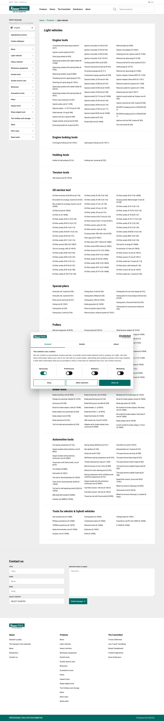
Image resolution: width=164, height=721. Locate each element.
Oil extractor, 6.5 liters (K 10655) (128, 248)
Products (43, 9)
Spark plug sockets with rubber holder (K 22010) (67, 88)
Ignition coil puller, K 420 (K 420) (96, 54)
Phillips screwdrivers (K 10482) (64, 521)
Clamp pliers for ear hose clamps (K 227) (130, 291)
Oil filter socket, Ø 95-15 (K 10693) (96, 255)
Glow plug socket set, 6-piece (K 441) (66, 125)
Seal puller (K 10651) (60, 473)
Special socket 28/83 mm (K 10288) (97, 113)
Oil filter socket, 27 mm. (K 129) (95, 204)
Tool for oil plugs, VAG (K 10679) (64, 248)
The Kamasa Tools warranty (20, 644)
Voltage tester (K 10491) (125, 517)
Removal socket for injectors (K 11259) (130, 88)
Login (151, 2)
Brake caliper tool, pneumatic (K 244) (66, 412)
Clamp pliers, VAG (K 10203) (94, 300)
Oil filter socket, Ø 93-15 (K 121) (64, 261)
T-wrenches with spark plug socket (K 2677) (66, 47)
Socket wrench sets (18, 80)
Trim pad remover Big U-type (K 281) (129, 458)
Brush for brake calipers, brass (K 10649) (130, 399)
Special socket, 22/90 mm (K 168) (96, 92)
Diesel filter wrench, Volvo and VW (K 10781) (129, 480)
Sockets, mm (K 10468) (61, 534)
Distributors (78, 9)
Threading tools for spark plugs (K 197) (66, 78)
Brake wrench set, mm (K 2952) (95, 395)
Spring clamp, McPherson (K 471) (96, 445)
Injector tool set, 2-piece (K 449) (64, 117)
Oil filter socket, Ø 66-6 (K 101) (63, 236)
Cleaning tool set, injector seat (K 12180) (130, 54)
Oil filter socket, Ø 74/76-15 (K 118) (129, 210)
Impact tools (16, 106)
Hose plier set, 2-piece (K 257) (63, 296)
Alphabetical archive (19, 35)
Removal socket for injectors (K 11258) (130, 84)
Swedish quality (15, 639)
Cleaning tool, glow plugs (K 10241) (65, 82)
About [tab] (116, 344)
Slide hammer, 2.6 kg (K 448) (63, 112)
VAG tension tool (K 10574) (62, 178)
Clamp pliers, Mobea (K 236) (94, 296)
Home (42, 20)
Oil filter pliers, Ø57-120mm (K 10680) (97, 242)
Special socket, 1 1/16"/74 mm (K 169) (66, 108)
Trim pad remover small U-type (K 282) (130, 462)
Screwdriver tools (17, 93)
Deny (49, 383)
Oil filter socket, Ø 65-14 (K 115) (64, 227)
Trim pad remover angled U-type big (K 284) (130, 474)
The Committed (64, 9)
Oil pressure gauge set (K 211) (95, 71)
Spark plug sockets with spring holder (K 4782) (67, 68)
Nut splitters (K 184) (91, 449)
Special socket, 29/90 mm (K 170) (96, 105)
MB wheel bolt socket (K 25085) (64, 495)
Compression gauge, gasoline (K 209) (97, 75)
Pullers (57, 324)
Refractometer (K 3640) (124, 46)
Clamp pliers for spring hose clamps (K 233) (130, 307)
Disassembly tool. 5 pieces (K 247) (128, 449)
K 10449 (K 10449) (123, 525)
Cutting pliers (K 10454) (92, 517)
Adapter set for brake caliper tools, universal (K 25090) (96, 425)
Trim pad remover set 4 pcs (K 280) (128, 453)
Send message (78, 601)
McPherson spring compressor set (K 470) (99, 458)
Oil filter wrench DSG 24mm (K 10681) (98, 246)
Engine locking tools (65, 137)
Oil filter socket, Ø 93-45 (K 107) (64, 265)
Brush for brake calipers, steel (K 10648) (67, 407)
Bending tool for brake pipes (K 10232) (130, 395)
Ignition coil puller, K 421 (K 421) (96, 58)
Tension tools (61, 172)
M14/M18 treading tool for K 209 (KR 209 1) (131, 115)
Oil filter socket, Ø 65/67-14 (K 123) (65, 232)
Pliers (13, 99)
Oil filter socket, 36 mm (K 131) (95, 212)
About (11, 2)
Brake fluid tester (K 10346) (94, 416)
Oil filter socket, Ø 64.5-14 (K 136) (65, 219)
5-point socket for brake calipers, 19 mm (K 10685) (130, 426)
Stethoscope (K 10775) (124, 67)
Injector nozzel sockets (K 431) (63, 52)
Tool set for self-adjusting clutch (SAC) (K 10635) (67, 489)
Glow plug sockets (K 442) (62, 56)
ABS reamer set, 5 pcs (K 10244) (95, 420)
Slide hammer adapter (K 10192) (128, 330)
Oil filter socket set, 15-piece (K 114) (129, 261)
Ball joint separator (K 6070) (63, 330)
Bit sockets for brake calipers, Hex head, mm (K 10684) (130, 408)
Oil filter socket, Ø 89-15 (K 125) (64, 257)
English (15, 27)
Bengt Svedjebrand (115, 648)
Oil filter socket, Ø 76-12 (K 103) (127, 223)
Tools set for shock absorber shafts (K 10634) (66, 483)
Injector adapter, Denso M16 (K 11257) (130, 79)
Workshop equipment (19, 68)
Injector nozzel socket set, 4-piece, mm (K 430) (131, 97)
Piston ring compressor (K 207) (64, 100)
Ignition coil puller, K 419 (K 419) (96, 50)
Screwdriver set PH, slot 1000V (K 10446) (131, 521)
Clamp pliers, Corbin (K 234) (63, 313)
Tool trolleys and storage (20, 118)
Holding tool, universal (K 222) (95, 160)
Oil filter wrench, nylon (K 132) (95, 225)
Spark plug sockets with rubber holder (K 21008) (67, 62)
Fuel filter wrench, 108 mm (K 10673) (97, 488)
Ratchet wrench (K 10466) (93, 525)
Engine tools (60, 40)
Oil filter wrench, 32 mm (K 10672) (128, 253)
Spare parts (15, 137)
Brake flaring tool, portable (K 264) (96, 403)
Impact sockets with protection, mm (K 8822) (66, 450)
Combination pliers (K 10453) (94, 521)
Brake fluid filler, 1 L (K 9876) (94, 412)
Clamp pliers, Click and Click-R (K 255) (130, 302)
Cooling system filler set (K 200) (95, 62)
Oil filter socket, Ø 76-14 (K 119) (127, 206)
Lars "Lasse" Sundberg (117, 644)
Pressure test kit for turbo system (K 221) (131, 62)
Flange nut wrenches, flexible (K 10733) (67, 399)
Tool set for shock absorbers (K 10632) (66, 477)
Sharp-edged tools (18, 112)
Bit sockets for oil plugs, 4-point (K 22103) (67, 200)
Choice (52, 9)
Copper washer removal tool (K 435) (65, 121)
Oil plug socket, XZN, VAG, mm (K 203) (97, 233)
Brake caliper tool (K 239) (62, 416)
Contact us (23, 2)
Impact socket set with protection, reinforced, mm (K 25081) (96, 482)
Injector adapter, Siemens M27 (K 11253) (130, 75)
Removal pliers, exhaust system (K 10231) (99, 313)
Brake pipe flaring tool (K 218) (95, 399)
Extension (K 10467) (91, 529)
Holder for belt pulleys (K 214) (63, 160)
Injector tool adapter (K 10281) (127, 50)
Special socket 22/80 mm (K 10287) (97, 88)
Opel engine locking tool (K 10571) (96, 143)
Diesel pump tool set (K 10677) (127, 92)
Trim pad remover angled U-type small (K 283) (130, 467)
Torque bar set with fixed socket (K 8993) (98, 496)
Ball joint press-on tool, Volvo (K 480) (97, 466)
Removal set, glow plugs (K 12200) (128, 71)
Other (13, 124)
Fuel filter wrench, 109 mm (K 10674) (97, 492)
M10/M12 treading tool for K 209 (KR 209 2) (131, 108)
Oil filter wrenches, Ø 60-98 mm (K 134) (66, 195)
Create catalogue (17, 41)
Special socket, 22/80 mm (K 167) (96, 84)
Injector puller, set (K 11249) (63, 104)
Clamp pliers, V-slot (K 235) (94, 291)
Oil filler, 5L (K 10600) (60, 215)
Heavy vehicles (17, 62)
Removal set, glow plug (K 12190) (128, 58)
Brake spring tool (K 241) (61, 420)
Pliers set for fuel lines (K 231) (63, 300)
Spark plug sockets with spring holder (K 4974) (67, 94)
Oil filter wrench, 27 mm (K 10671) (128, 257)
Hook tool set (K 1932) (92, 453)
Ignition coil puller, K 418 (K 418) (96, 46)
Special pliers (61, 286)
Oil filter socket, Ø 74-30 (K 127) (127, 215)
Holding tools (61, 155)
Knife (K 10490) (90, 534)
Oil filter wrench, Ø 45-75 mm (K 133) (97, 217)
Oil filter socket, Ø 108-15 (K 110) (96, 200)
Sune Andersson (114, 657)
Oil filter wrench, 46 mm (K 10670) (128, 270)
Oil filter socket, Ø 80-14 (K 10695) (96, 263)
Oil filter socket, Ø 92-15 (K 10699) (128, 195)
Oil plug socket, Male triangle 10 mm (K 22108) (130, 201)
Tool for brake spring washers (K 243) (66, 424)
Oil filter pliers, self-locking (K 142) (128, 265)
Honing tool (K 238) (60, 403)
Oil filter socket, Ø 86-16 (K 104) (127, 240)
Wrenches (15, 87)
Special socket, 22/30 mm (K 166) (96, 79)
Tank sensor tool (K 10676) (126, 490)
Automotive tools (63, 439)
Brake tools (59, 389)
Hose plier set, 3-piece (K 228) (63, 291)
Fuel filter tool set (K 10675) (126, 445)
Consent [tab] (47, 344)
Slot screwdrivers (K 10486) (62, 517)
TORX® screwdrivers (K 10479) (64, 525)
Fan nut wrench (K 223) (124, 125)
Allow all (114, 383)
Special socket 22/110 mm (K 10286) (97, 96)
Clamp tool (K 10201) (60, 304)
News (16, 2)
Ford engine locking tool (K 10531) (65, 143)
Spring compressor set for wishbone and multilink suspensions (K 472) (98, 475)
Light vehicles (16, 55)
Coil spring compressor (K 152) (64, 445)
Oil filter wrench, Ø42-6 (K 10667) (64, 244)
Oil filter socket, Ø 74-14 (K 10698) (96, 271)
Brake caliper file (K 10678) (126, 421)
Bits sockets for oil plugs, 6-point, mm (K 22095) (67, 205)
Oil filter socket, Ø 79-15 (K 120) (127, 227)
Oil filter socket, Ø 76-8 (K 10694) (96, 259)
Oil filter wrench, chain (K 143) (95, 229)
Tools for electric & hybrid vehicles (74, 511)
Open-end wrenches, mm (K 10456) (65, 529)
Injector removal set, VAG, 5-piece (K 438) (131, 103)
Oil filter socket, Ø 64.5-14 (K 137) (65, 223)
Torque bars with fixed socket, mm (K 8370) (66, 463)
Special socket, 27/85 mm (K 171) (96, 109)
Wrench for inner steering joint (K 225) (97, 470)
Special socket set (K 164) (93, 117)
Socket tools (16, 74)
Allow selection (82, 383)
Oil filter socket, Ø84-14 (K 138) (127, 236)
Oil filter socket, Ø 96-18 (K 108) (64, 270)
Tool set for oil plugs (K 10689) (127, 244)
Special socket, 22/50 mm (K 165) (96, 100)
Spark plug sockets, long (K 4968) (64, 74)
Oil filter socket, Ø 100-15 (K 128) (64, 274)
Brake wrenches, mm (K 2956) (63, 395)
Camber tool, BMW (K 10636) (63, 499)
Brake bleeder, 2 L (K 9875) (93, 407)
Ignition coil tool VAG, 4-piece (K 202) (129, 120)
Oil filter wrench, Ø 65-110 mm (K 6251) (98, 221)
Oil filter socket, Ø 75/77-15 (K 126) (129, 219)
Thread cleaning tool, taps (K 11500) (97, 462)
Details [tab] (82, 344)
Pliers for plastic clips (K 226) (94, 308)
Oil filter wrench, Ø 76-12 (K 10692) (96, 250)
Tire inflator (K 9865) (60, 469)
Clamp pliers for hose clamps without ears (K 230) (131, 297)
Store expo (15, 131)
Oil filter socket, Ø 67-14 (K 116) (64, 240)
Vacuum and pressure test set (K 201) (97, 67)
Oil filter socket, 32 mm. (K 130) (95, 208)
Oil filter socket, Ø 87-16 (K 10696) (96, 267)
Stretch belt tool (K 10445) (93, 122)
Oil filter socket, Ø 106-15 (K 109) (96, 195)
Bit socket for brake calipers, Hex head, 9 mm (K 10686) (130, 415)
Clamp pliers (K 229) (60, 308)
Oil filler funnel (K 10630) (61, 210)
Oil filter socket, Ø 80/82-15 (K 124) (129, 232)
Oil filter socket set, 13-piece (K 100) (129, 274)
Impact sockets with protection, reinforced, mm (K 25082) (64, 457)
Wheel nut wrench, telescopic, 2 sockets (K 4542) (131, 495)
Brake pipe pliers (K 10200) (94, 304)
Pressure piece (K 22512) (93, 330)
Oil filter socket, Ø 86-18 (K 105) (64, 253)
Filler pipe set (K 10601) (92, 238)
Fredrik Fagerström (115, 653)
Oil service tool (61, 190)
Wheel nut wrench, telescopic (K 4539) (130, 486)
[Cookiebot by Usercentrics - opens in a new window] (121, 336)
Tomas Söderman (115, 639)
